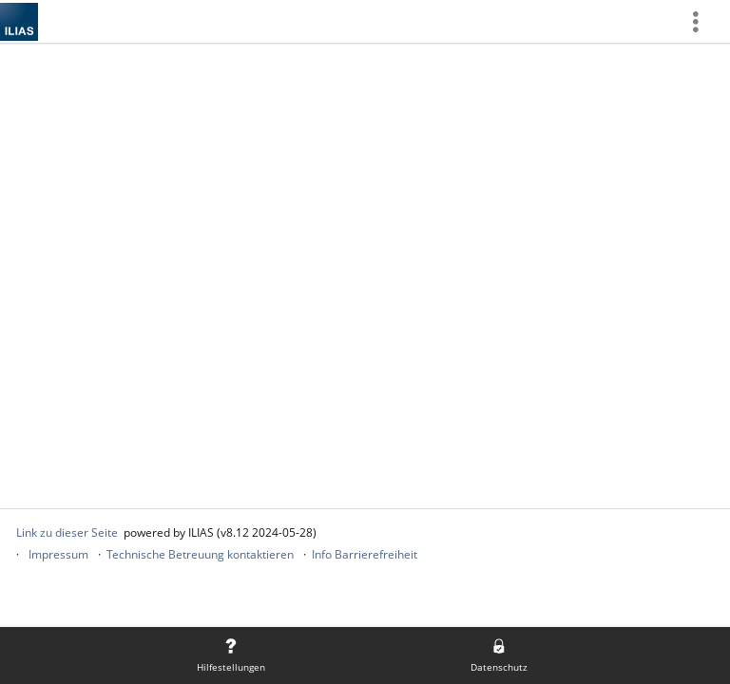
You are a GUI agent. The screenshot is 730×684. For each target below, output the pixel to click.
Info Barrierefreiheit (364, 554)
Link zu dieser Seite (67, 532)
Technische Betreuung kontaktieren (200, 554)
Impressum (58, 554)
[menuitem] (702, 21)
